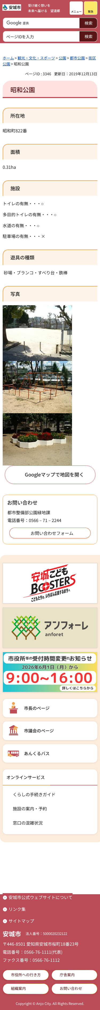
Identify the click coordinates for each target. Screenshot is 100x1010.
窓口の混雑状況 (28, 822)
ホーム (8, 58)
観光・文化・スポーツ (36, 58)
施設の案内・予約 (30, 808)
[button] (76, 8)
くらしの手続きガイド (34, 794)
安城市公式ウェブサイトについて (41, 897)
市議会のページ (39, 730)
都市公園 (77, 58)
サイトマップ (21, 921)
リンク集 (17, 909)
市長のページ (37, 708)
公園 (62, 58)
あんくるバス (37, 753)
